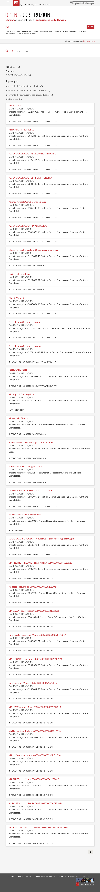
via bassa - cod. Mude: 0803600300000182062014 (33, 586)
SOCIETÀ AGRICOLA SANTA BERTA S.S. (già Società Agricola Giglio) (42, 538)
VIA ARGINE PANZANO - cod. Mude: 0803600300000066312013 (40, 562)
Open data (86, 876)
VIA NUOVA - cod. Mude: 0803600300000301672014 (34, 755)
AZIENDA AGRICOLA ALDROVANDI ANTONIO (32, 153)
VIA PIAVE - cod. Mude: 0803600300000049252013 (34, 779)
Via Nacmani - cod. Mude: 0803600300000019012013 (34, 731)
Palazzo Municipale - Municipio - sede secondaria (32, 442)
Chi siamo (10, 876)
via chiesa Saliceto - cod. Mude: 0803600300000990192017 (37, 635)
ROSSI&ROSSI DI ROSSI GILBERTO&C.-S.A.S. (31, 490)
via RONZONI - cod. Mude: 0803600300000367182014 (35, 803)
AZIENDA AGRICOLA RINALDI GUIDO (28, 225)
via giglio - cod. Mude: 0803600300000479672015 (33, 683)
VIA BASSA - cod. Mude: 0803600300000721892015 (34, 610)
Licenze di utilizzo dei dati (68, 876)
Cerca (90, 27)
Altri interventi (13, 99)
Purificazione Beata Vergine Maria (25, 466)
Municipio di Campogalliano (22, 394)
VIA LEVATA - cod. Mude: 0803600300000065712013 (35, 707)
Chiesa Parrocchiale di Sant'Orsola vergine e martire (33, 249)
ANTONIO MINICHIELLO (21, 129)
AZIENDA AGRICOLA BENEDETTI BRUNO (30, 177)
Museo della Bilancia (18, 418)
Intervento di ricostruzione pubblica (23, 86)
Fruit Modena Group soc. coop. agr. (25, 322)
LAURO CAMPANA (18, 370)
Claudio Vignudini (17, 298)
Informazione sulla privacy (45, 876)
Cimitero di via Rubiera (19, 274)
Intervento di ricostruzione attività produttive (28, 94)
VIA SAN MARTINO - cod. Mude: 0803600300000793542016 (38, 827)
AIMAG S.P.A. (15, 105)
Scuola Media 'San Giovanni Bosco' (25, 514)
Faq (19, 876)
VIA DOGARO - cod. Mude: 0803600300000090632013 (35, 659)
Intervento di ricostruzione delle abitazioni (26, 90)
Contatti (28, 876)
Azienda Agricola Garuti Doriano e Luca (27, 201)
